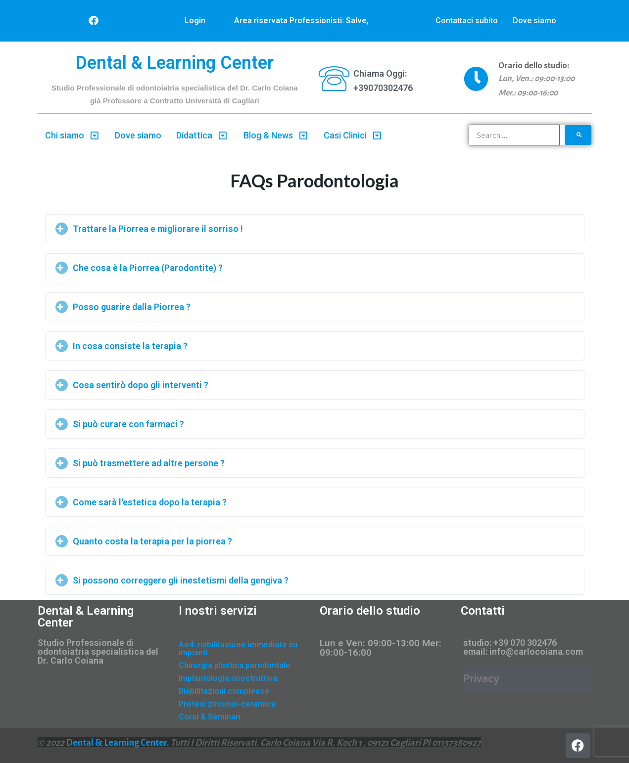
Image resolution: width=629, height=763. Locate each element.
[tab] (315, 229)
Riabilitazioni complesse (224, 691)
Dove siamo (534, 20)
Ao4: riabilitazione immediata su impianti (238, 648)
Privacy (481, 679)
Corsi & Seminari (210, 716)
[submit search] (578, 135)
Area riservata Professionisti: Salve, (301, 20)
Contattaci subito (466, 20)
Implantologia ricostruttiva (228, 678)
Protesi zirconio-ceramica (227, 704)
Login (195, 20)
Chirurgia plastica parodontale (234, 665)
